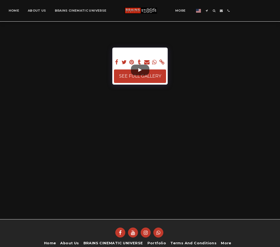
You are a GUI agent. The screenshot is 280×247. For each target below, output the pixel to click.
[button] (206, 10)
